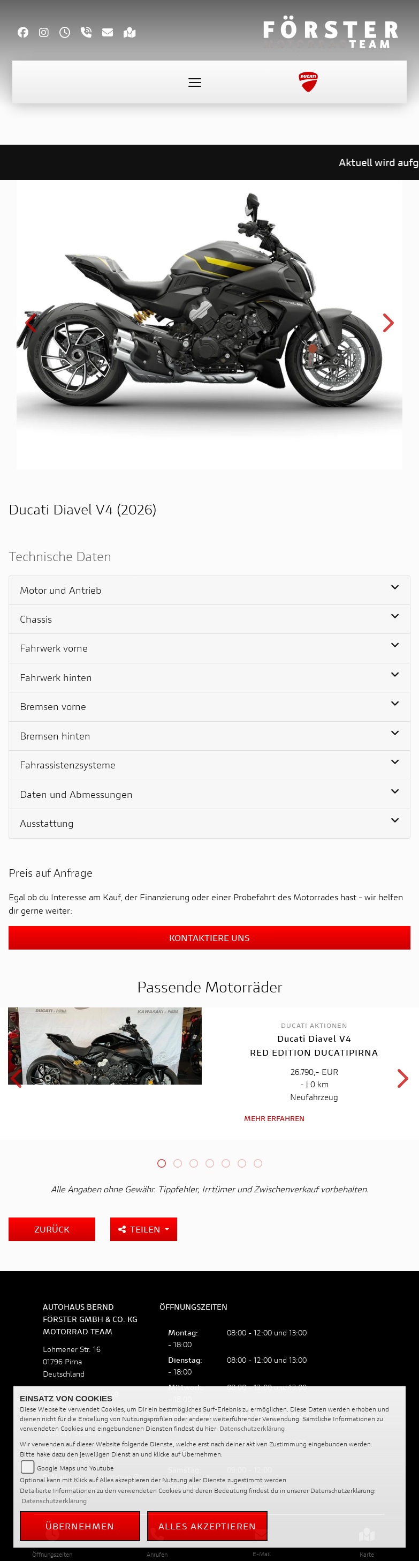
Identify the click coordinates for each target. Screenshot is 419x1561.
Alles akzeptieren (207, 1526)
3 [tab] (193, 1163)
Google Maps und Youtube (75, 1468)
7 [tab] (258, 1163)
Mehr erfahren (274, 1117)
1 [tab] (161, 1163)
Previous (32, 326)
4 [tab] (209, 1163)
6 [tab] (242, 1163)
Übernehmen (80, 1526)
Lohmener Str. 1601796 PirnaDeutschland (72, 1360)
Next (387, 326)
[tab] (209, 590)
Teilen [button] (140, 1228)
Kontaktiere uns (209, 937)
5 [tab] (225, 1163)
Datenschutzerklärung (252, 1428)
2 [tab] (177, 1163)
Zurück (52, 1228)
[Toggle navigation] (194, 82)
